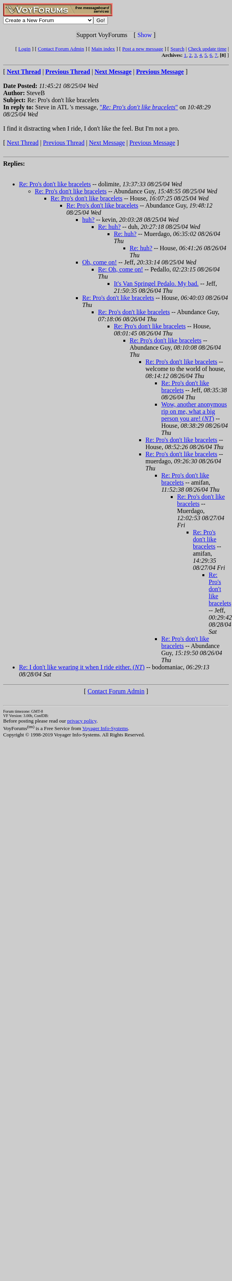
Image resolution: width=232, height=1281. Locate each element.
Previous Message (152, 142)
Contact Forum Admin (61, 49)
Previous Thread (64, 142)
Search (177, 49)
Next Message (107, 142)
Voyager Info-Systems (105, 728)
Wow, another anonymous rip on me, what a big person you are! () (194, 411)
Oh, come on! (99, 262)
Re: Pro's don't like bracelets (55, 184)
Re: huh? (109, 226)
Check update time (207, 49)
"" (139, 107)
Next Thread (22, 142)
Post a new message (142, 49)
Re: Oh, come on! (120, 269)
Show (145, 35)
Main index (103, 49)
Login (24, 49)
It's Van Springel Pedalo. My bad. (156, 283)
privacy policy (81, 721)
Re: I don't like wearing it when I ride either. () (82, 667)
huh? (88, 219)
